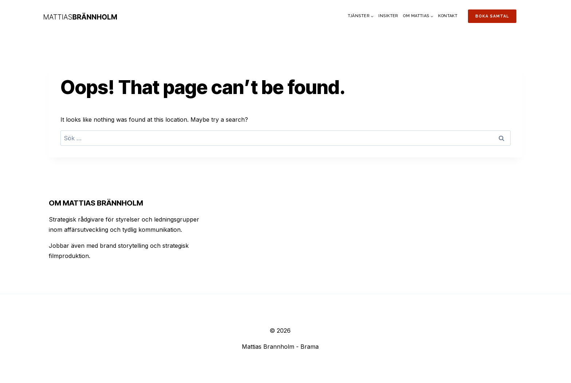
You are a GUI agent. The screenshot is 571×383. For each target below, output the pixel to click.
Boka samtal (492, 16)
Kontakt (447, 15)
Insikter (388, 15)
